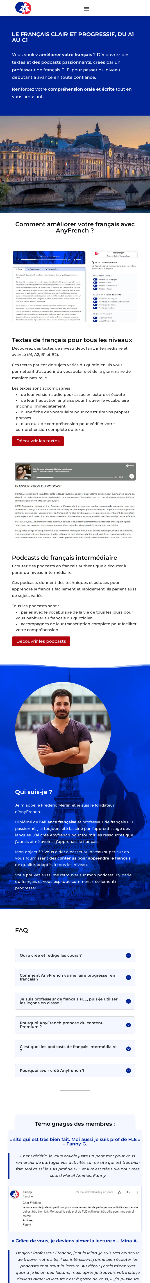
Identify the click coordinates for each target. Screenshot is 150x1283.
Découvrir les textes (38, 440)
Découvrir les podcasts (41, 641)
